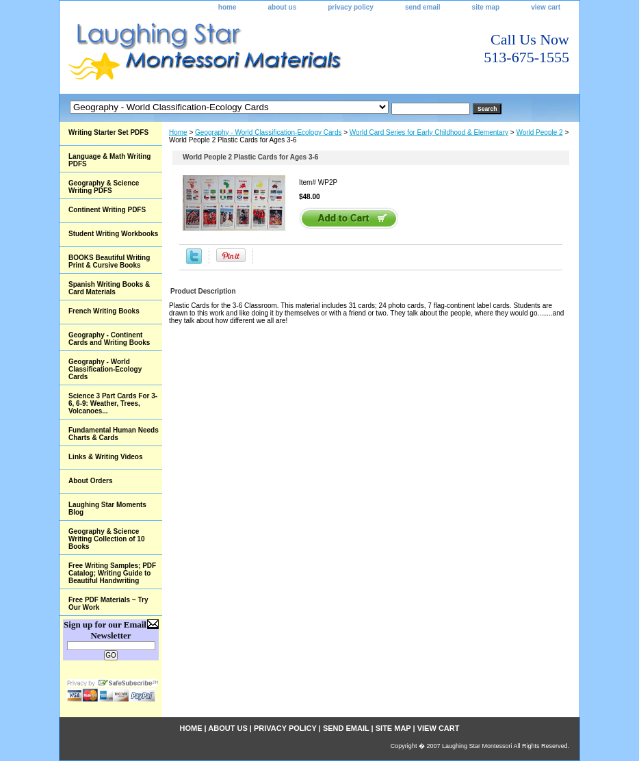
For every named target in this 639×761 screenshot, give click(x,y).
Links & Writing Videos (105, 457)
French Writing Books (104, 311)
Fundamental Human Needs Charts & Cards (113, 433)
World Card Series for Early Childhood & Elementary (429, 132)
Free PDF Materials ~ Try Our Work (108, 603)
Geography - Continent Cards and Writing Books (109, 338)
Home (178, 132)
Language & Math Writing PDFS (109, 160)
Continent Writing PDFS (107, 210)
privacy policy (351, 7)
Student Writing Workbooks (113, 233)
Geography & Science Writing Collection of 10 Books (106, 539)
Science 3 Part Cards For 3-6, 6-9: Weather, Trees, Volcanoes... (112, 403)
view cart (545, 7)
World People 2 (539, 132)
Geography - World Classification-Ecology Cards (268, 132)
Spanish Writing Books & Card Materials (109, 288)
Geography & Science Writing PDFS (103, 186)
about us (282, 7)
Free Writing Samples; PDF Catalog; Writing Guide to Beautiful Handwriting (112, 573)
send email (423, 7)
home (227, 7)
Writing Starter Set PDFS (108, 132)
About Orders (90, 481)
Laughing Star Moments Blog (107, 508)
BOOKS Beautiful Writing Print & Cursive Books (109, 261)
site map (486, 7)
